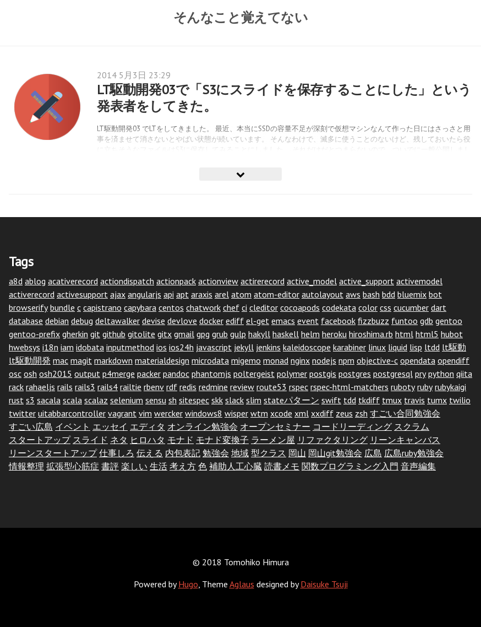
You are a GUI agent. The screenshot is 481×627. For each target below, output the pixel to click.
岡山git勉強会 (335, 452)
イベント (72, 426)
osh (30, 373)
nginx (300, 360)
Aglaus (241, 584)
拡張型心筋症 (72, 466)
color (368, 307)
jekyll (244, 347)
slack (234, 400)
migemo (246, 360)
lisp (415, 347)
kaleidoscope (307, 347)
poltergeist (254, 373)
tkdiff (369, 400)
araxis (201, 294)
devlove (182, 320)
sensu (155, 400)
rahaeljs (40, 386)
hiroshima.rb (371, 333)
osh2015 (55, 373)
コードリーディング (352, 426)
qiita (464, 373)
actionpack (176, 281)
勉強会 (216, 452)
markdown (113, 360)
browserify (28, 307)
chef (231, 307)
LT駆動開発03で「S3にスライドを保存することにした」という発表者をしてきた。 (284, 98)
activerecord (31, 294)
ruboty (403, 386)
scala (72, 400)
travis (414, 400)
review (242, 386)
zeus (344, 413)
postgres (354, 373)
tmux (392, 400)
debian (57, 320)
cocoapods (300, 307)
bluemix (412, 294)
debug (82, 320)
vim (145, 413)
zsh (361, 413)
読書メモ (281, 466)
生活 (158, 466)
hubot (452, 333)
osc (15, 373)
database (26, 320)
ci (244, 307)
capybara (140, 307)
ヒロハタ (147, 439)
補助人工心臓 (235, 466)
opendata (417, 360)
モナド (180, 439)
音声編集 (418, 466)
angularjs (144, 294)
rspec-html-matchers (349, 386)
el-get (257, 320)
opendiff (453, 360)
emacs (283, 320)
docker (211, 320)
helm (310, 333)
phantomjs (211, 373)
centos (171, 307)
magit (81, 360)
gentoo (448, 320)
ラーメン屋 (273, 439)
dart (438, 307)
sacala (49, 400)
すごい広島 (31, 426)
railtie (130, 386)
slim (253, 400)
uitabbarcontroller (72, 413)
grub (220, 333)
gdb (426, 320)
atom (241, 294)
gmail (184, 333)
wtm (259, 413)
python (441, 373)
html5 (427, 333)
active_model (312, 281)
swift (331, 400)
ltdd (432, 347)
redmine (213, 386)
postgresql (393, 373)
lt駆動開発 (30, 360)
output (87, 373)
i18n (50, 347)
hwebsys (24, 347)
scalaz (96, 400)
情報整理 (26, 466)
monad (275, 360)
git (95, 333)
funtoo (404, 320)
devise (153, 320)
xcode (281, 413)
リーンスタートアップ (53, 452)
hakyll (259, 333)
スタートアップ (39, 439)
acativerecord (73, 281)
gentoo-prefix (34, 333)
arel (222, 294)
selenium (126, 400)
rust (16, 400)
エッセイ (110, 426)
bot (435, 294)
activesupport (82, 294)
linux (377, 347)
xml (301, 413)
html (404, 333)
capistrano (102, 307)
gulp (238, 333)
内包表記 (182, 452)
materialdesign (162, 360)
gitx (164, 333)
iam (67, 347)
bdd (388, 294)
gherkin (75, 333)
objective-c (377, 360)
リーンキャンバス (405, 439)
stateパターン (291, 400)
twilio (460, 400)
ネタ (119, 439)
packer (149, 373)
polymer (292, 373)
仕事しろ (116, 452)
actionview (218, 281)
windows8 (203, 413)
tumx (437, 400)
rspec (298, 386)
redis (187, 386)
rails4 (107, 386)
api (168, 294)
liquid (397, 347)
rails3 (85, 386)
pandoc (176, 373)
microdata (210, 360)
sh (172, 400)
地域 (240, 452)
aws (353, 294)
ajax (117, 294)
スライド (90, 439)
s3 (30, 400)
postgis (322, 373)
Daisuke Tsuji (324, 584)
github (113, 333)
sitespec (194, 400)
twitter (22, 413)
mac (60, 360)
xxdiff (322, 413)
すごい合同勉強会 (405, 413)
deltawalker (117, 320)
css (385, 307)
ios (161, 347)
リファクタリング (332, 439)
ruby (425, 386)
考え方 (183, 466)
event (308, 320)
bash (371, 294)
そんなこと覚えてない (240, 17)
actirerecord (262, 281)
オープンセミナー (275, 426)
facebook (338, 320)
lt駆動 (454, 347)
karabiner (349, 347)
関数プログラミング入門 (350, 466)
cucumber (411, 307)
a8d (16, 281)
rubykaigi (450, 386)
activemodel (419, 281)
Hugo (188, 584)
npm (346, 360)
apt (182, 294)
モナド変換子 (222, 439)
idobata (90, 347)
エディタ (147, 426)
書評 (110, 466)
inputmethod (130, 347)
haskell (285, 333)
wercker (168, 413)
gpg (203, 333)
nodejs (324, 360)
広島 (373, 452)
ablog (35, 281)
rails (65, 386)
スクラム (411, 426)
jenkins (268, 347)
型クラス (268, 452)
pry (420, 373)
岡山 (297, 452)
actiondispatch (127, 281)
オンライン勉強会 (202, 426)
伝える (149, 452)
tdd (349, 400)
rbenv (154, 386)
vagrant (122, 413)
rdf (171, 386)
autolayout (322, 294)
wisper (236, 413)
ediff (235, 320)
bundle (62, 307)
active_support (366, 281)
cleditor (263, 307)
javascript (214, 347)
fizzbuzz (373, 320)
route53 (271, 386)
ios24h (181, 347)
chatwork (203, 307)
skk (217, 400)
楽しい (134, 466)
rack (16, 386)
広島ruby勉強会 (414, 452)
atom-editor (276, 294)
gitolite (141, 333)
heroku (334, 333)
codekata (339, 307)
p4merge (118, 373)
